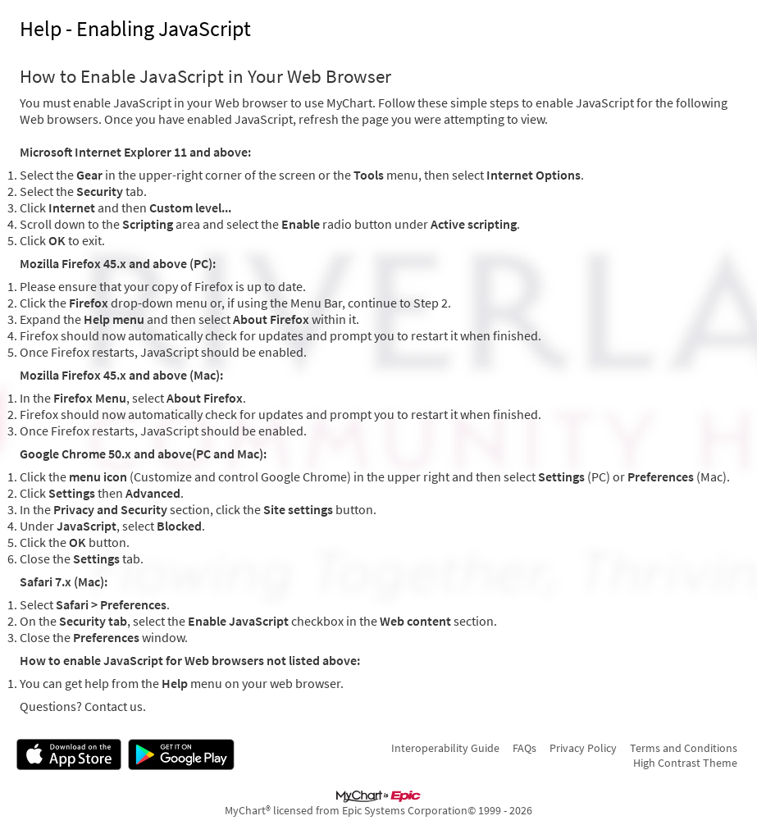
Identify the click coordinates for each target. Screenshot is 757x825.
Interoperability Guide (445, 748)
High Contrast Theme (685, 762)
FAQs (524, 748)
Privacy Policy (583, 748)
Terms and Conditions (683, 748)
